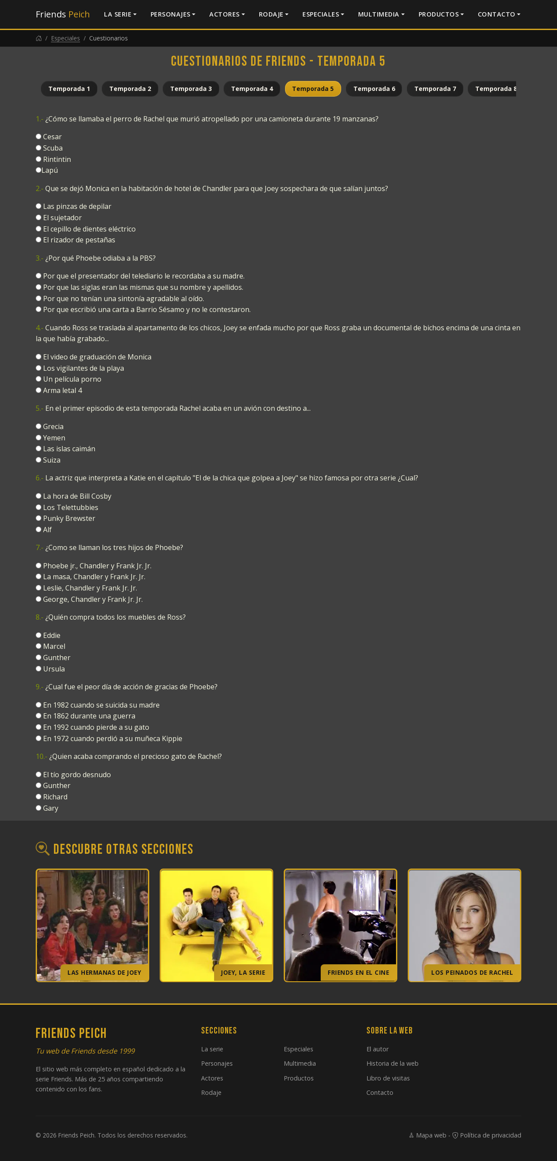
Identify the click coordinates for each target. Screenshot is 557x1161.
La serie (117, 14)
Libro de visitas (388, 1078)
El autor (377, 1049)
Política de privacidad (486, 1135)
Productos (439, 14)
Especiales (320, 14)
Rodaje (271, 14)
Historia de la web (392, 1063)
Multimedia (378, 14)
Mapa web (427, 1135)
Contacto (497, 14)
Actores (224, 14)
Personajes (171, 14)
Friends (63, 14)
